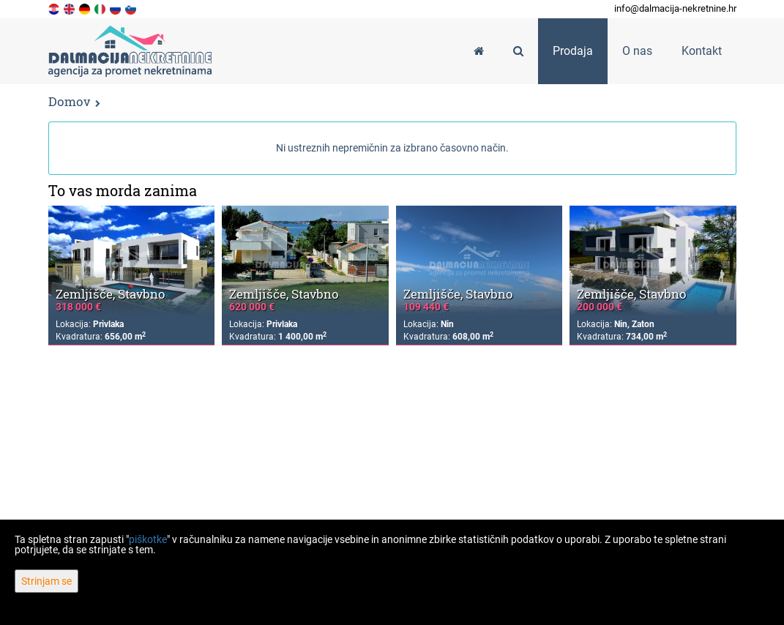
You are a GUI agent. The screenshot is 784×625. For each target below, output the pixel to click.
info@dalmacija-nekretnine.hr (675, 8)
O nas (637, 51)
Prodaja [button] (573, 51)
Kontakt (702, 51)
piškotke (148, 539)
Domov (69, 101)
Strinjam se (46, 581)
